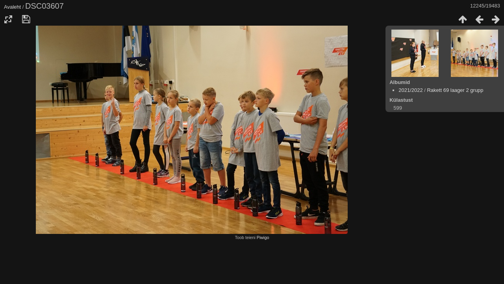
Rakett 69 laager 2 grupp (455, 90)
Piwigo (263, 237)
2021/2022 (410, 90)
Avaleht (12, 7)
